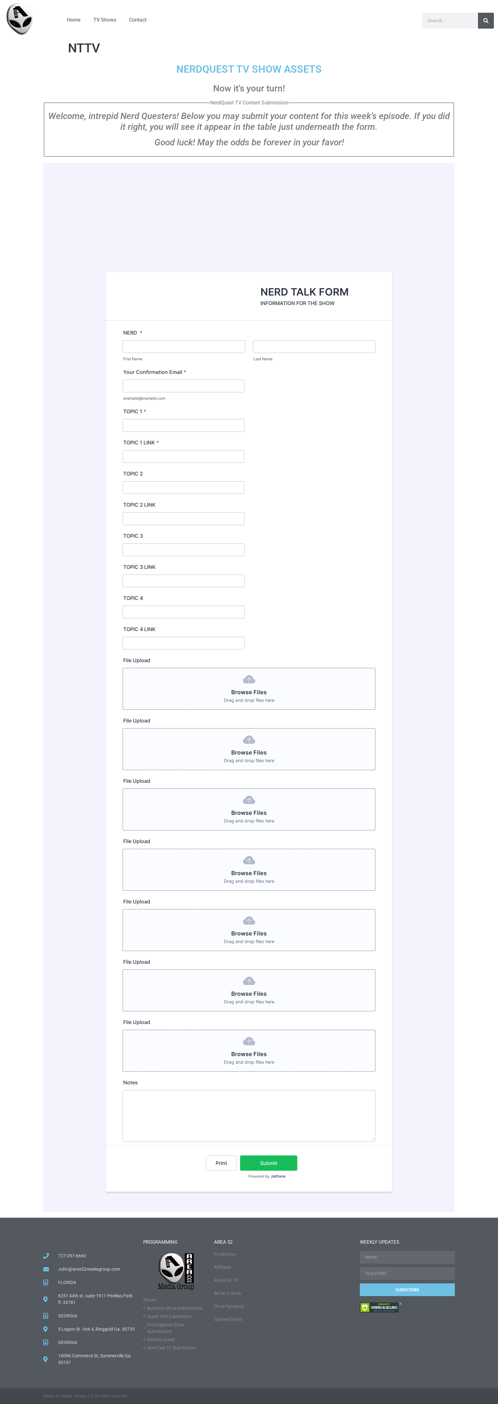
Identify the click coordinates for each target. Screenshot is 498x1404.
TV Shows (104, 20)
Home (74, 20)
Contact (137, 20)
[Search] (486, 21)
